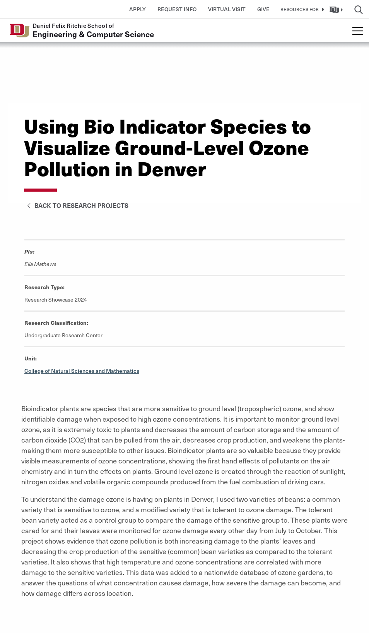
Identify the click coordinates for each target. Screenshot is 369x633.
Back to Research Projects (76, 205)
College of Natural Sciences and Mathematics (81, 370)
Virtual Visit (227, 9)
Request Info (176, 9)
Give (263, 9)
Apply (137, 9)
